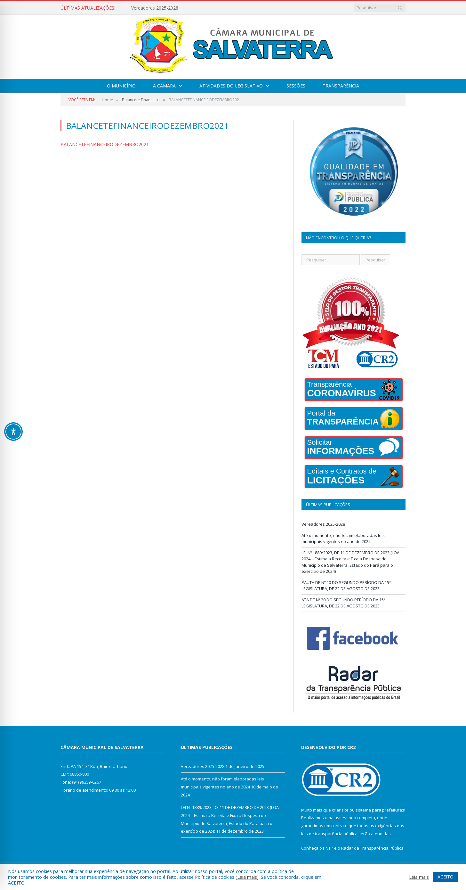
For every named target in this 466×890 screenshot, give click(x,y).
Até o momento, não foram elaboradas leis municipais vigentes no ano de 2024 (343, 538)
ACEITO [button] (446, 877)
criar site (340, 810)
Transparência (341, 86)
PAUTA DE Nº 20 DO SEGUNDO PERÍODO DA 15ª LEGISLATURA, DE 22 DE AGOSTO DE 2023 (346, 586)
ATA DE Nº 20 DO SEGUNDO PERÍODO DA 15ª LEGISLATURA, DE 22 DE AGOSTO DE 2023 (343, 603)
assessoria (345, 817)
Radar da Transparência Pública (372, 848)
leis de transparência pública (329, 833)
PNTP (328, 848)
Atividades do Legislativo (231, 86)
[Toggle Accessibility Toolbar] (13, 431)
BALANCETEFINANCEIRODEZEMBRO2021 (104, 144)
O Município (121, 86)
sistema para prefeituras (380, 810)
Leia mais (247, 877)
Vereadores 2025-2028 (154, 8)
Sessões (295, 86)
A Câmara (164, 86)
